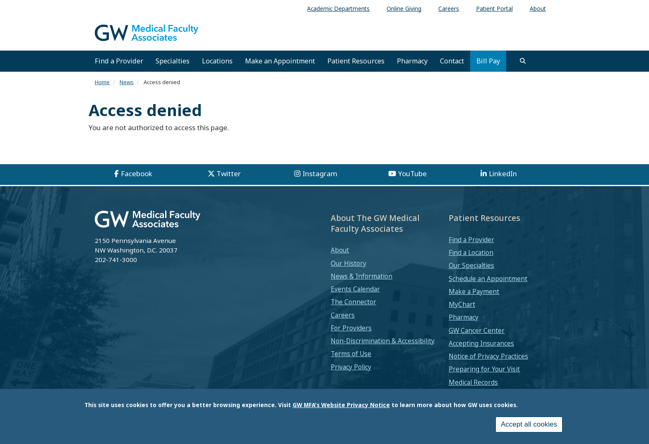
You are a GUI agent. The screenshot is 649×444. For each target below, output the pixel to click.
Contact (452, 61)
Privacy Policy (351, 367)
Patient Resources (356, 61)
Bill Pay (488, 61)
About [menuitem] (538, 8)
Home (102, 82)
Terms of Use (351, 353)
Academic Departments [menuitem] (338, 8)
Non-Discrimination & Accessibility (383, 341)
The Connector (353, 302)
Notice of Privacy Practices (488, 356)
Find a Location (471, 252)
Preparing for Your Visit (484, 369)
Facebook (136, 173)
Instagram (320, 173)
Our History (348, 263)
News (127, 82)
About (340, 250)
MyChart (462, 304)
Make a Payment (474, 291)
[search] (522, 61)
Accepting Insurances (481, 343)
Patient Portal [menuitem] (494, 8)
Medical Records (473, 382)
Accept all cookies (529, 425)
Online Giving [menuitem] (404, 8)
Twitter (228, 173)
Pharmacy (412, 61)
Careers (343, 315)
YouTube (412, 173)
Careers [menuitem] (448, 8)
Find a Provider (119, 61)
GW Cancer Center (477, 330)
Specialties (173, 61)
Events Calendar (355, 289)
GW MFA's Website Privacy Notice (341, 406)
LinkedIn (503, 173)
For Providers (351, 328)
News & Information (361, 276)
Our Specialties (471, 265)
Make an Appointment (280, 61)
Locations (217, 61)
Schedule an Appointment (488, 278)
